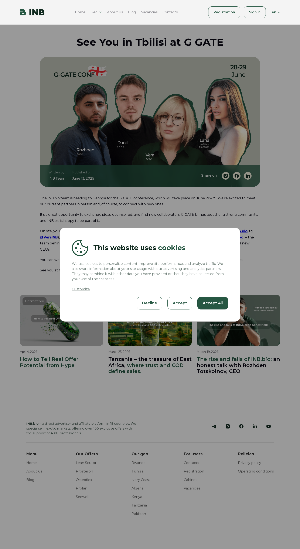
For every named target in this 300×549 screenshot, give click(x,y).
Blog (132, 12)
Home (80, 12)
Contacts (170, 12)
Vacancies (149, 12)
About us (115, 12)
